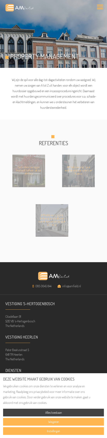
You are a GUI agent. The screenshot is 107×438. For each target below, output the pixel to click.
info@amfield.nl (71, 286)
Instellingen (53, 431)
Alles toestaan (53, 412)
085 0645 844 (43, 286)
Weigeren (53, 422)
